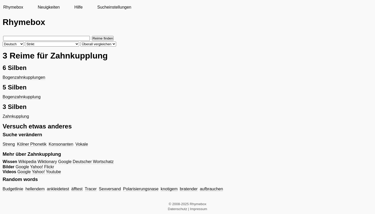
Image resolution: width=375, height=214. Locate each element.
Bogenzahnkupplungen (24, 77)
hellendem (35, 189)
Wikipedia (27, 161)
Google (65, 161)
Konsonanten (61, 144)
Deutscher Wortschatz (93, 161)
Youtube (53, 172)
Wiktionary (47, 161)
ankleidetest (58, 189)
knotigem (169, 189)
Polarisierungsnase (141, 189)
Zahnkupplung (16, 116)
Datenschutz (177, 209)
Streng (9, 144)
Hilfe (78, 7)
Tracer (91, 189)
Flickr (49, 167)
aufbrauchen (211, 189)
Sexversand (110, 189)
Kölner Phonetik (32, 144)
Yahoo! (36, 167)
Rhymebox (13, 7)
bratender (189, 189)
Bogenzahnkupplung (22, 97)
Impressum (198, 209)
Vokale (82, 144)
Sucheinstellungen (114, 7)
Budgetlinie (13, 189)
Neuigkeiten (49, 7)
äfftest (77, 189)
